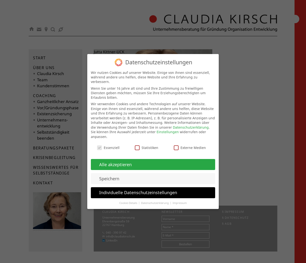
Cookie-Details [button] (128, 198)
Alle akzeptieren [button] (115, 160)
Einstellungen (168, 127)
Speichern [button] (109, 174)
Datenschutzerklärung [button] (155, 198)
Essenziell (108, 143)
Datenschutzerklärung (191, 123)
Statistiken (146, 143)
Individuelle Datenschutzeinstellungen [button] (138, 188)
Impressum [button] (180, 198)
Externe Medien (190, 143)
